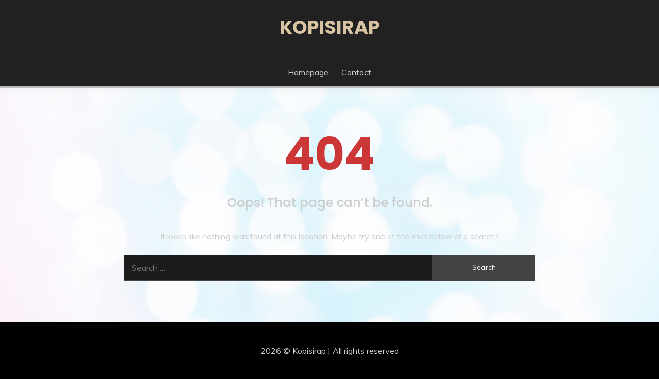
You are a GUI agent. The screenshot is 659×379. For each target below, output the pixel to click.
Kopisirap (329, 27)
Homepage (308, 72)
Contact (356, 72)
